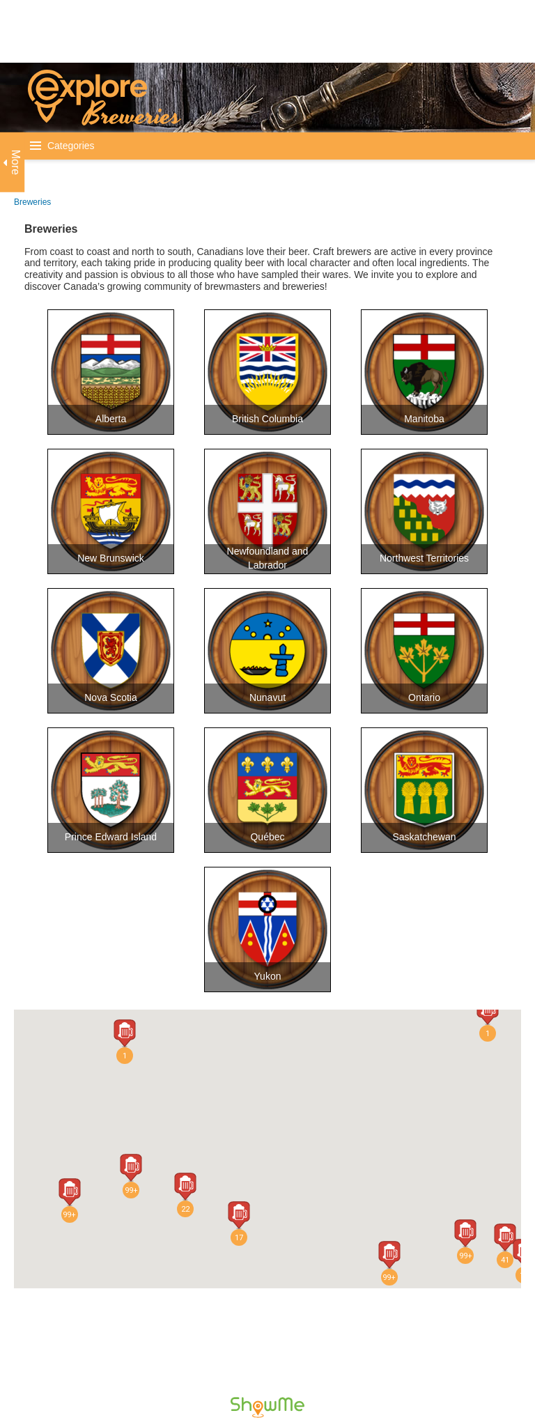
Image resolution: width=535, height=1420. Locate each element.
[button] (131, 1168)
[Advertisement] (253, 31)
